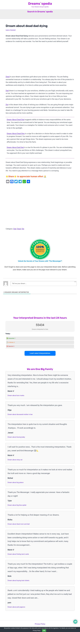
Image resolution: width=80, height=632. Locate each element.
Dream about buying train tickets (18, 580)
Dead (8, 77)
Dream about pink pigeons (16, 607)
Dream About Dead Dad (15, 120)
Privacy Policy (40, 624)
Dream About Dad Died (15, 147)
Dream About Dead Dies (16, 134)
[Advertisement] (40, 60)
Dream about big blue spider (17, 505)
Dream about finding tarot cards (18, 554)
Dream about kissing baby (16, 437)
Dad (7, 91)
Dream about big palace (16, 482)
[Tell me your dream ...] (43, 283)
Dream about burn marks (16, 395)
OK (44, 630)
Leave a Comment (11, 30)
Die (7, 105)
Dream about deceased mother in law (20, 414)
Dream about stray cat (15, 460)
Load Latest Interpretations (40, 353)
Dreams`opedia (40, 3)
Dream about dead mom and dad (19, 524)
